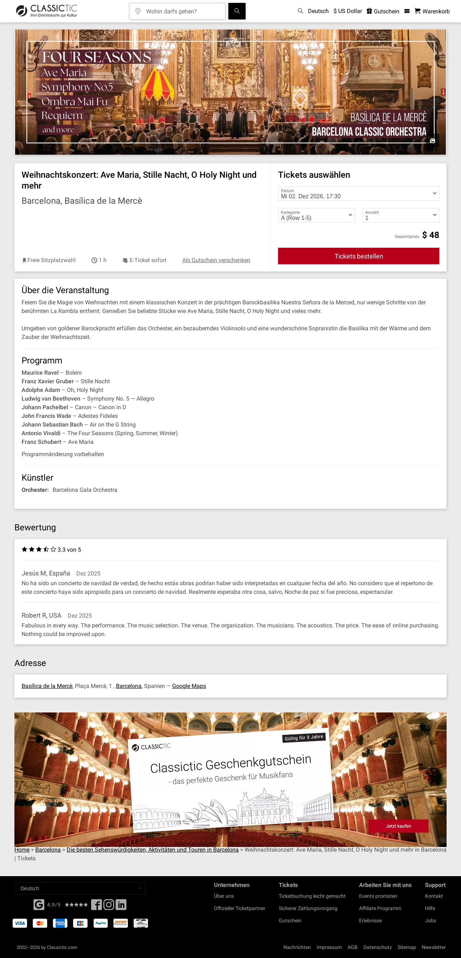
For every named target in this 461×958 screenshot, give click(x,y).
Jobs (430, 920)
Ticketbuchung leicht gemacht (312, 896)
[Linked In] (121, 907)
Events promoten (378, 896)
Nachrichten (297, 947)
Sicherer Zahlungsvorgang (308, 908)
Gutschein (290, 920)
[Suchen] (237, 11)
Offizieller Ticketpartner (239, 908)
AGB (353, 947)
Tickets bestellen (359, 256)
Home (22, 849)
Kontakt (434, 896)
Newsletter (434, 947)
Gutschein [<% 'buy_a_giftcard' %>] (383, 11)
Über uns (224, 896)
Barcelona (129, 686)
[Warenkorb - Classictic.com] (432, 11)
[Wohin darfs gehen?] (182, 8)
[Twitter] (108, 907)
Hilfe (430, 908)
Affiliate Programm (380, 908)
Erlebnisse (370, 920)
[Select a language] (79, 888)
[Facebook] (38, 904)
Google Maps (189, 686)
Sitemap (407, 947)
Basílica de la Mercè (47, 686)
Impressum (329, 947)
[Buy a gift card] (230, 779)
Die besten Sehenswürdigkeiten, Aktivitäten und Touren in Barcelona (153, 849)
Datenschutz (377, 947)
